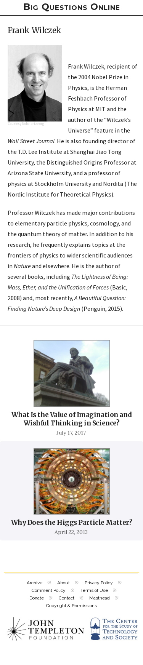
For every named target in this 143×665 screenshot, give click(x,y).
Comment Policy (49, 590)
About (63, 582)
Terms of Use (94, 590)
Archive (34, 582)
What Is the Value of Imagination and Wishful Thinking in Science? (71, 419)
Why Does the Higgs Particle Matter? (71, 522)
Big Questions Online (71, 6)
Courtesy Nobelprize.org (26, 123)
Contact (66, 598)
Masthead (99, 598)
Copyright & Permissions (71, 605)
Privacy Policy (99, 582)
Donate (36, 598)
